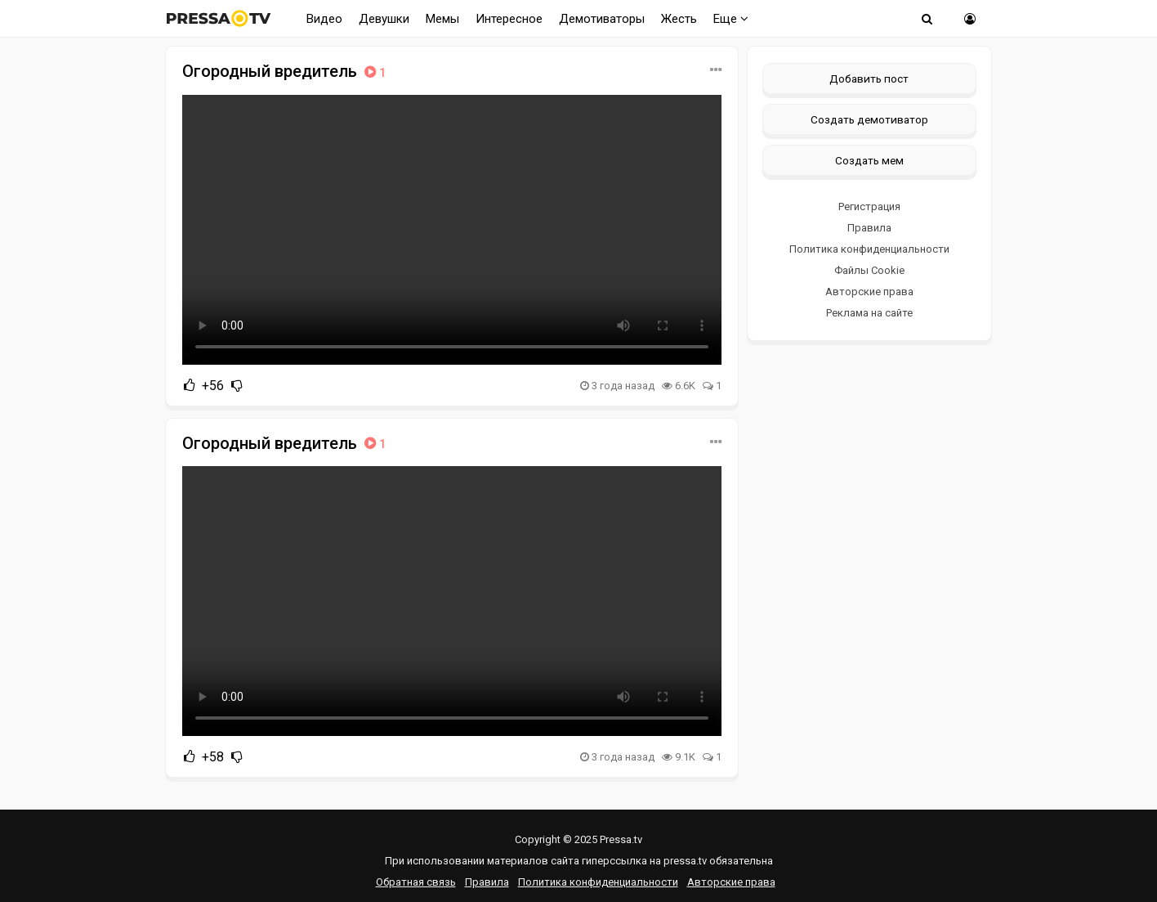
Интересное (509, 18)
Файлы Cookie (869, 270)
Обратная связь (416, 882)
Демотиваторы (602, 18)
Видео (324, 18)
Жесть (679, 18)
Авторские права (869, 291)
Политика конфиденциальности (869, 249)
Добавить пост (869, 78)
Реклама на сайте (869, 313)
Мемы (442, 18)
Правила (869, 228)
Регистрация (869, 206)
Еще (730, 18)
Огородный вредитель (285, 71)
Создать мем (869, 160)
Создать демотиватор (869, 119)
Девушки (384, 18)
